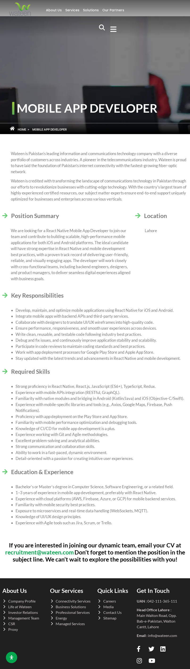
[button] (111, 29)
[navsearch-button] (101, 30)
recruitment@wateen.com (39, 552)
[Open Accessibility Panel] (11, 657)
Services (72, 10)
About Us (54, 10)
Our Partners (113, 10)
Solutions (91, 10)
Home (22, 129)
